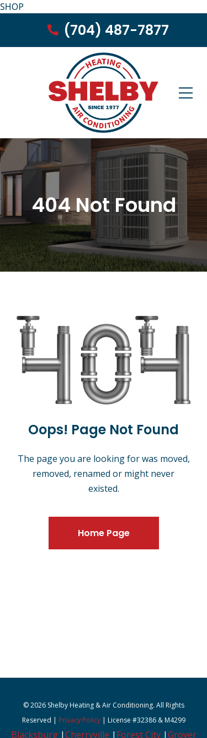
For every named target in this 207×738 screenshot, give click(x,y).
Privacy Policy (79, 720)
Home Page (104, 533)
